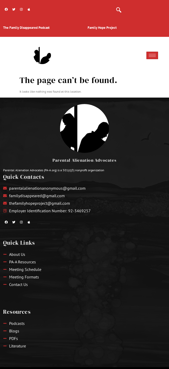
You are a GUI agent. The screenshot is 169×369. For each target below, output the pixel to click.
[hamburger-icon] (152, 55)
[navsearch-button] (119, 7)
